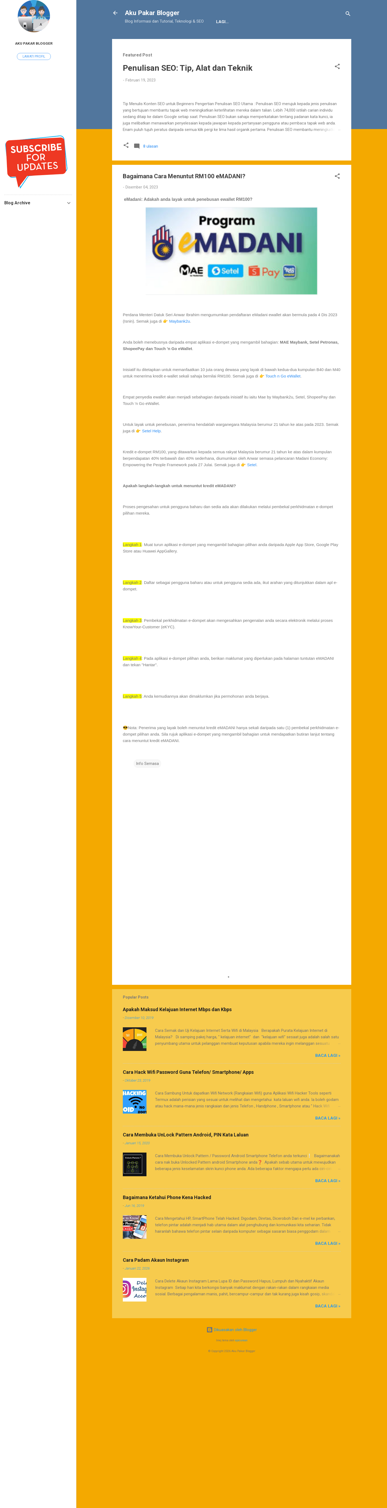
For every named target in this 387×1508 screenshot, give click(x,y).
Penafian (179, 38)
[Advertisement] (232, 1077)
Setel (251, 607)
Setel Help (151, 573)
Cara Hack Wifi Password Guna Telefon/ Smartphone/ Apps (188, 1215)
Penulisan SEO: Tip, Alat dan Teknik (187, 84)
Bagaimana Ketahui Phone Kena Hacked (167, 1340)
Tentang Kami (144, 38)
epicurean (241, 1483)
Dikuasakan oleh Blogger (231, 1472)
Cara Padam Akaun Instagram (156, 1403)
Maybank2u (179, 464)
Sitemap (246, 38)
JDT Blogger (213, 38)
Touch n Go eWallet (283, 518)
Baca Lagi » (328, 1198)
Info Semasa (147, 906)
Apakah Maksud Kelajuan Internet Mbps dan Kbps (177, 1152)
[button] (337, 84)
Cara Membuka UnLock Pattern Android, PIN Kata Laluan (186, 1278)
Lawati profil (34, 56)
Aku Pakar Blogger (152, 13)
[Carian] (348, 14)
